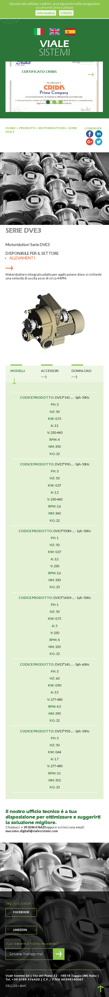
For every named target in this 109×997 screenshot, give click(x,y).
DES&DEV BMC (16, 986)
